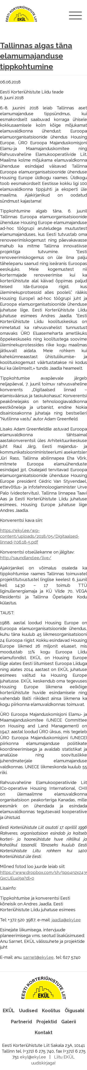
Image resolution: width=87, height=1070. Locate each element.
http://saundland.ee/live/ (25, 557)
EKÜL (9, 1010)
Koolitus (51, 1010)
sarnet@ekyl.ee (38, 957)
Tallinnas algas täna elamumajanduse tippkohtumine (36, 56)
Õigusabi (74, 1010)
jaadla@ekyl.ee (66, 919)
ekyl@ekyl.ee (33, 1057)
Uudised (28, 1010)
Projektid (46, 1021)
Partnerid (21, 1021)
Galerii (68, 1021)
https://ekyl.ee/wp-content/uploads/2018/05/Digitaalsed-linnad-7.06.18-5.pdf (39, 536)
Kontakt (43, 1032)
